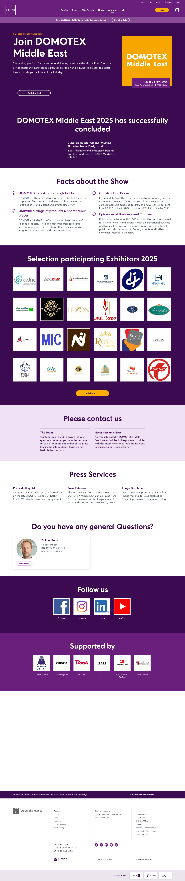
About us (57, 811)
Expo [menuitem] (74, 10)
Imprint (138, 811)
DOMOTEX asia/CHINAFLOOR (66, 848)
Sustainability (59, 828)
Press (177, 2)
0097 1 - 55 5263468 (51, 650)
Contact (57, 814)
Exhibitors (168, 2)
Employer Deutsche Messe (146, 831)
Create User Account (62, 824)
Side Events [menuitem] (88, 10)
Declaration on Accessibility (146, 828)
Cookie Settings (142, 834)
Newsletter (58, 821)
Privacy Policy (141, 814)
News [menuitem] (101, 10)
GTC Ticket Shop (142, 821)
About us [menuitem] (112, 10)
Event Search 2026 (102, 818)
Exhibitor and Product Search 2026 (108, 814)
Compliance (140, 824)
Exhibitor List (34, 93)
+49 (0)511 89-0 (106, 859)
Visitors (158, 2)
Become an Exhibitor (103, 811)
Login (161, 10)
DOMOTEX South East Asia (64, 851)
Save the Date (120, 20)
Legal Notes (140, 818)
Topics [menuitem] (64, 10)
